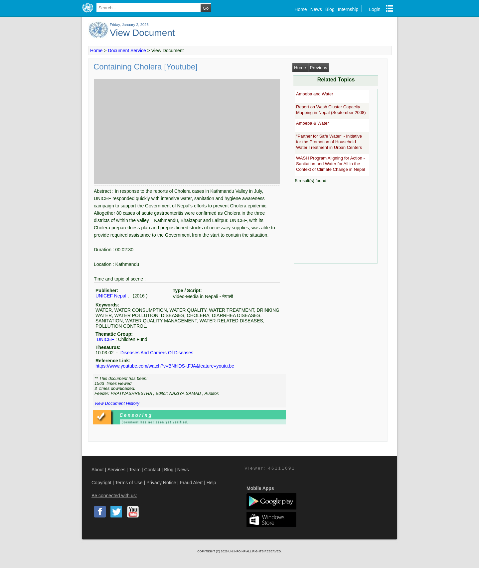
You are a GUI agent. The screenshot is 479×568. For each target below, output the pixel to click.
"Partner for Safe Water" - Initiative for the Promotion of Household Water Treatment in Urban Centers (329, 142)
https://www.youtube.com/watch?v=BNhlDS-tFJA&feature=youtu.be (164, 366)
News (316, 9)
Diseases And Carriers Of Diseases (156, 352)
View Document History (116, 403)
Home (300, 9)
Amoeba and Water (314, 93)
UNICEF (105, 339)
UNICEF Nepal (110, 295)
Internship (348, 9)
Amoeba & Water (312, 123)
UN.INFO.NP (237, 551)
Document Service (127, 50)
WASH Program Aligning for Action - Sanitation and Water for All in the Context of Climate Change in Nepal (330, 164)
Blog (330, 9)
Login (374, 9)
